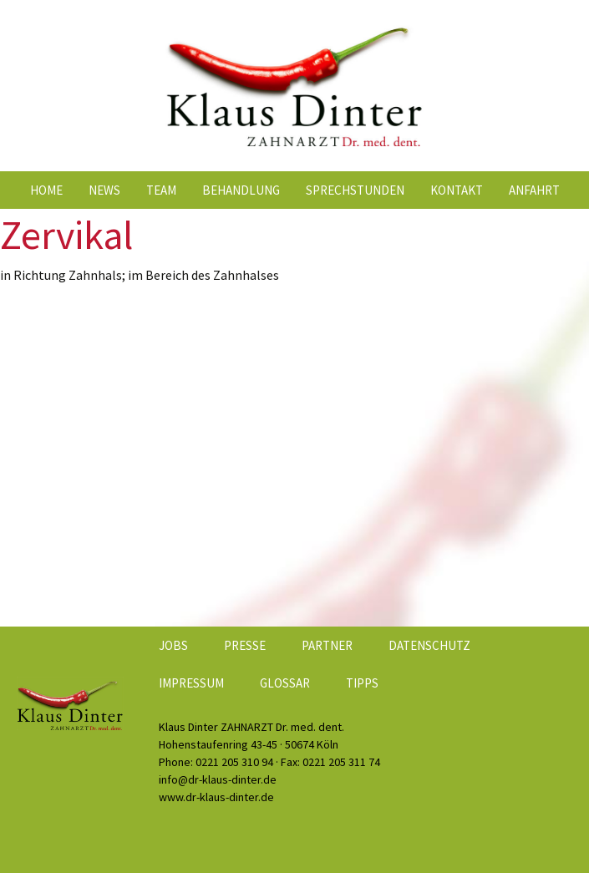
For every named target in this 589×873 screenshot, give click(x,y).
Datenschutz (429, 645)
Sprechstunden (355, 190)
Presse (245, 645)
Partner (327, 645)
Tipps (362, 683)
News (104, 190)
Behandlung (241, 190)
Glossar (285, 683)
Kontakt (456, 190)
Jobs (173, 645)
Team (161, 190)
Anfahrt (534, 190)
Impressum (191, 683)
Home (46, 190)
